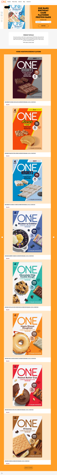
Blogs (24, 1)
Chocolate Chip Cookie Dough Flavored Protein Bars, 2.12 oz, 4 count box (21, 307)
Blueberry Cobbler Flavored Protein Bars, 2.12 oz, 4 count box (19, 255)
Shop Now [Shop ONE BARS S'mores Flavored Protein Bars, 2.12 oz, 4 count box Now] (7, 463)
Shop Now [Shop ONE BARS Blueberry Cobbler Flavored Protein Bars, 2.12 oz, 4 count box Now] (7, 258)
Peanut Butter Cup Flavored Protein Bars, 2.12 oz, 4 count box (19, 409)
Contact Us (29, 1)
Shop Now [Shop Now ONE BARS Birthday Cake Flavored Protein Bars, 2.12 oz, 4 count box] (43, 25)
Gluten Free (29, 42)
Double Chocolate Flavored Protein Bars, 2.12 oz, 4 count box (20, 102)
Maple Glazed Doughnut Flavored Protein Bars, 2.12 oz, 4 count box (20, 358)
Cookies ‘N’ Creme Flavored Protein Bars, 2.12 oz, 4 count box (20, 204)
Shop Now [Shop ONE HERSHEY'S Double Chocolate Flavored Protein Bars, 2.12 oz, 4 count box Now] (7, 104)
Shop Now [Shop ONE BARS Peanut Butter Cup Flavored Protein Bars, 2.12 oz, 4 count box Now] (7, 412)
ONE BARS (26, 42)
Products (9, 1)
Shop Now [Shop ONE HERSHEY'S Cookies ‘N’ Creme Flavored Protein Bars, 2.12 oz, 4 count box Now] (7, 207)
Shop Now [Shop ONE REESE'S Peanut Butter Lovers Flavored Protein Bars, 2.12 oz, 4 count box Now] (7, 155)
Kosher (33, 42)
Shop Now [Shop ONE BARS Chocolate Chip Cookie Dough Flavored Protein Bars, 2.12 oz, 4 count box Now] (7, 309)
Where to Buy (14, 1)
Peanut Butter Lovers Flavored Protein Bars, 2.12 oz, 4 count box (20, 153)
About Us (20, 1)
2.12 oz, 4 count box (43, 22)
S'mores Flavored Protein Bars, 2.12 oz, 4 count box (17, 461)
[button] (2, 237)
